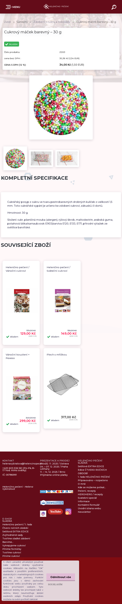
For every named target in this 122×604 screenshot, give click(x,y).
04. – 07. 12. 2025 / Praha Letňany (54, 468)
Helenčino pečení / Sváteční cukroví (58, 269)
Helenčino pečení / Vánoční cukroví (17, 269)
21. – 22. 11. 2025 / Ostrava (54, 464)
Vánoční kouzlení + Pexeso (18, 356)
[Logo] (56, 7)
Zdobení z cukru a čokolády (52, 21)
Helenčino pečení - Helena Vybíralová (17, 487)
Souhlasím (55, 584)
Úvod (7, 21)
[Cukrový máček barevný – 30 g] (61, 76)
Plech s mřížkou (57, 354)
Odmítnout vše (60, 577)
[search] (114, 7)
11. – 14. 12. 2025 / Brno (52, 472)
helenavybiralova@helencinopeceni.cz (24, 464)
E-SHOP (9, 7)
